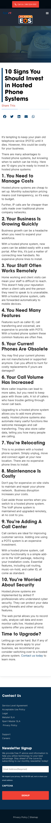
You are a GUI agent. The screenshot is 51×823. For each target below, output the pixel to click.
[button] (47, 13)
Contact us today (32, 655)
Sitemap (34, 817)
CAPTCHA (7, 786)
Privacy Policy (20, 817)
